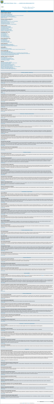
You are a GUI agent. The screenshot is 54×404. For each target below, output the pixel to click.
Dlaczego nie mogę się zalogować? (6, 13)
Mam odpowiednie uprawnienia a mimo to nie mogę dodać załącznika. (11, 66)
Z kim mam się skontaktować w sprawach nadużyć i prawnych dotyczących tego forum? (13, 49)
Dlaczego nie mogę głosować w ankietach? (7, 30)
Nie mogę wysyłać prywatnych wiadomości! (7, 44)
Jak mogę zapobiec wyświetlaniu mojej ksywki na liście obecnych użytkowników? (12, 15)
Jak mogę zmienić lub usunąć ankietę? (6, 29)
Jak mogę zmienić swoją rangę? (5, 23)
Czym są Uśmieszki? (4, 34)
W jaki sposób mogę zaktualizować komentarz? (7, 64)
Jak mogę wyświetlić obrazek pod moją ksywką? (7, 22)
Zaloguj (29, 8)
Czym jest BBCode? (3, 32)
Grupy (33, 7)
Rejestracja (26, 8)
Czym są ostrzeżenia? (4, 57)
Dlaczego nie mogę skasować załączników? (7, 67)
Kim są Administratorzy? (4, 39)
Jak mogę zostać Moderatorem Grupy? (6, 42)
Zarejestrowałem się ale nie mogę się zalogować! (8, 16)
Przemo (43, 275)
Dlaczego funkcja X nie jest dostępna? (6, 48)
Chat (32, 8)
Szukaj (26, 7)
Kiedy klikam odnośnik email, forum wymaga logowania (8, 24)
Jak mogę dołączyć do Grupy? (5, 41)
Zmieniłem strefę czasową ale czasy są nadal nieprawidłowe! (9, 21)
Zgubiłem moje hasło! (4, 17)
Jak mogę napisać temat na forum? (6, 26)
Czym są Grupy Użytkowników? (5, 40)
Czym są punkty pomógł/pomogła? (6, 51)
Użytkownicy (30, 7)
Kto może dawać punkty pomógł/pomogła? (7, 52)
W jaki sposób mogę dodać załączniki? (6, 62)
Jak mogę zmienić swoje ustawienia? (6, 19)
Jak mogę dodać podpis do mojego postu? (7, 27)
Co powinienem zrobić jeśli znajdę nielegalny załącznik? (9, 68)
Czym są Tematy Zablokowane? (5, 37)
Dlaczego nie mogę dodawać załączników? (7, 65)
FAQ (23, 7)
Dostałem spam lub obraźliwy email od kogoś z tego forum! (9, 45)
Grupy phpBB (27, 275)
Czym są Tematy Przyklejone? (5, 36)
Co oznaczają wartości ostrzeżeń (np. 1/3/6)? (7, 58)
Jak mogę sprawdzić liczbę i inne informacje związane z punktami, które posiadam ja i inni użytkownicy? (15, 53)
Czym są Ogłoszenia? (4, 35)
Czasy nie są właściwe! (4, 20)
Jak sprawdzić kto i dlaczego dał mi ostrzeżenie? (8, 59)
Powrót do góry (3, 78)
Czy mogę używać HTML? (4, 33)
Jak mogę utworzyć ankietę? (5, 28)
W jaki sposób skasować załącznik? (6, 63)
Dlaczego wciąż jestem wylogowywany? (6, 14)
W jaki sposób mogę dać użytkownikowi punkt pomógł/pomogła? (10, 54)
